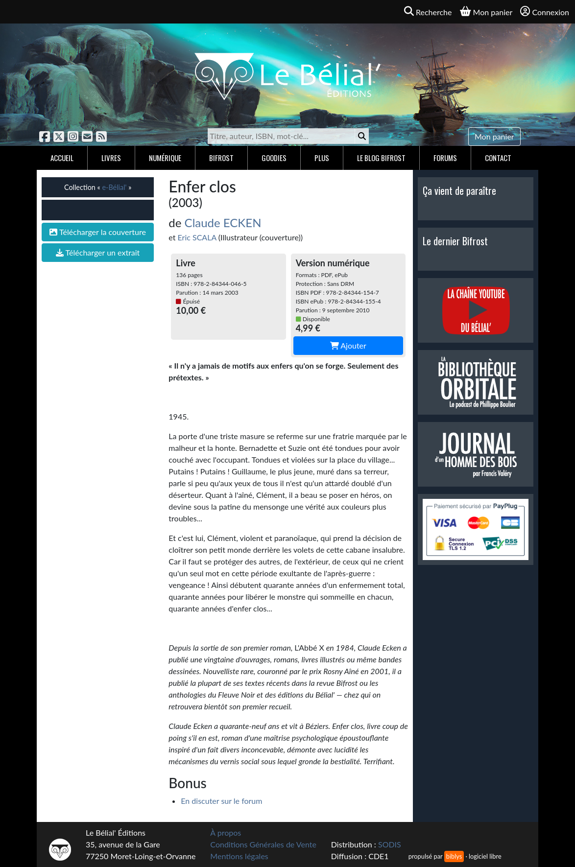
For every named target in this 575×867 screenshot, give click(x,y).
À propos (225, 832)
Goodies (274, 157)
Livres (111, 157)
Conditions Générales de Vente (263, 844)
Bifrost (221, 157)
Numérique (165, 157)
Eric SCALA (197, 237)
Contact (498, 157)
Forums (445, 157)
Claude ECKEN (223, 222)
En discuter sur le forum (221, 800)
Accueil (61, 157)
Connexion (544, 11)
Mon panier (494, 136)
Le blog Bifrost (381, 157)
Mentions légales (239, 856)
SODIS (389, 844)
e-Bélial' (114, 187)
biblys (454, 856)
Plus (321, 157)
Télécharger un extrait (98, 252)
